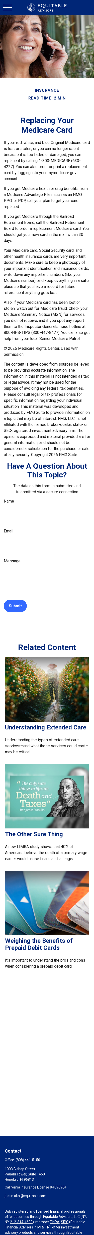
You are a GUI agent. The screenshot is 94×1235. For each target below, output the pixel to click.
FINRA (54, 1222)
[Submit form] (15, 606)
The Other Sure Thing (34, 834)
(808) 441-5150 (28, 1160)
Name (9, 501)
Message (12, 561)
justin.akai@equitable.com (25, 1196)
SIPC (64, 1222)
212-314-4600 (21, 1222)
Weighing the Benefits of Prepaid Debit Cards (39, 944)
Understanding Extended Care (45, 727)
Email (8, 531)
